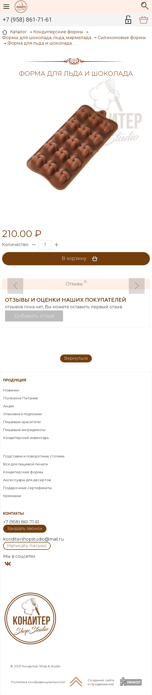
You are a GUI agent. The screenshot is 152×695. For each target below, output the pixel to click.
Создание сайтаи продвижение (101, 682)
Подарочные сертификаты (27, 488)
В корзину (81, 258)
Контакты (13, 513)
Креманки (12, 496)
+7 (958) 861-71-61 (27, 19)
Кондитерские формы (23, 472)
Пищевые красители (22, 422)
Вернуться (76, 358)
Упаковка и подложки (22, 414)
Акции (8, 406)
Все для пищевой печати (25, 464)
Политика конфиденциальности (38, 682)
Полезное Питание (20, 398)
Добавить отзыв (34, 316)
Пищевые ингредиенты (24, 430)
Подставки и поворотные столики (33, 456)
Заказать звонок (24, 528)
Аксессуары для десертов (27, 480)
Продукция (14, 380)
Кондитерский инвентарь (26, 438)
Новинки (11, 390)
